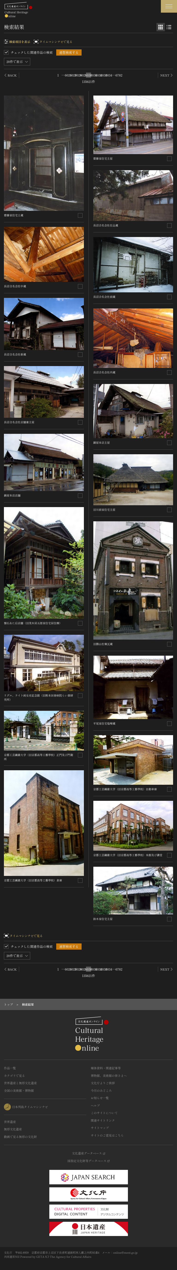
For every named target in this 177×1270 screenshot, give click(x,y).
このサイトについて (104, 1113)
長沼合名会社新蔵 (15, 354)
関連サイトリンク (103, 1120)
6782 (118, 75)
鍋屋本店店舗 (12, 495)
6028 (78, 75)
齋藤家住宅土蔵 (13, 215)
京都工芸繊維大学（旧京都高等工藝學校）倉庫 (33, 880)
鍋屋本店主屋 (101, 442)
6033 (103, 75)
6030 (88, 75)
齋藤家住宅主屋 (103, 158)
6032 (98, 75)
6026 (68, 75)
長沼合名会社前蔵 (104, 297)
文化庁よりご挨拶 (103, 1083)
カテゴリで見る (14, 1075)
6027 (73, 75)
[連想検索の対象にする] (80, 215)
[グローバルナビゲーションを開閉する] (169, 6)
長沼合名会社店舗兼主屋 (19, 422)
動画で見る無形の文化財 (20, 1137)
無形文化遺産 (13, 1129)
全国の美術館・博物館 (19, 1090)
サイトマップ (100, 1128)
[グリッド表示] (160, 27)
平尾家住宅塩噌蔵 (104, 723)
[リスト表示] (169, 27)
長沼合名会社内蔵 (104, 372)
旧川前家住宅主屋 (104, 509)
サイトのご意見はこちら (107, 1135)
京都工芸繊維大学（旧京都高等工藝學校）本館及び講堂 (127, 855)
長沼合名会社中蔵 (15, 286)
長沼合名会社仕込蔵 (105, 225)
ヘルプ (95, 1105)
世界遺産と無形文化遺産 (20, 1083)
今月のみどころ (101, 1090)
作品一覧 (10, 1068)
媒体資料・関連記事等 (106, 1068)
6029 (83, 75)
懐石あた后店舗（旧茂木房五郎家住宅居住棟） (33, 623)
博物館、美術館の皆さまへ (109, 1075)
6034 (108, 75)
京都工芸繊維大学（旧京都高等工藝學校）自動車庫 (125, 789)
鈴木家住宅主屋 (103, 919)
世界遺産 (10, 1122)
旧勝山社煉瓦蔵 (103, 644)
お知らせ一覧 (100, 1098)
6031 (93, 75)
